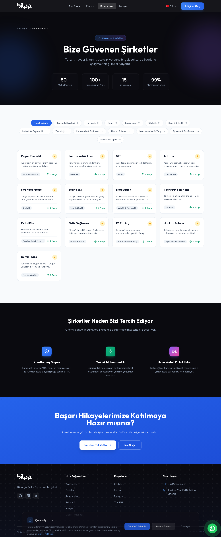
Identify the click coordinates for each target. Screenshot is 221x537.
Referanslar (107, 6)
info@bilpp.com (176, 484)
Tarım (112, 123)
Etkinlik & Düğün (111, 139)
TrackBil (118, 502)
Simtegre (119, 484)
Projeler (90, 6)
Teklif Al (70, 502)
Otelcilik (154, 123)
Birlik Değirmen (81, 223)
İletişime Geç (192, 6)
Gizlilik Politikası (74, 514)
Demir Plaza (31, 257)
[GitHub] (20, 496)
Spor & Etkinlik (178, 123)
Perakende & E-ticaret (89, 131)
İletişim (123, 6)
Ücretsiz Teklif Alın (97, 445)
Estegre (118, 496)
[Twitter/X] (36, 496)
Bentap (118, 490)
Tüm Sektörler (41, 123)
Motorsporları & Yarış (152, 131)
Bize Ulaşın (130, 445)
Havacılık (93, 123)
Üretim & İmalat (121, 131)
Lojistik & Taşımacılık (34, 131)
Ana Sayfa (75, 6)
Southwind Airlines (83, 156)
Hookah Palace (176, 223)
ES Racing (124, 223)
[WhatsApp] (212, 528)
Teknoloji (61, 131)
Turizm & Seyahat (68, 123)
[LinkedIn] (28, 496)
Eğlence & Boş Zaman (186, 131)
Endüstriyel (132, 123)
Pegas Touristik (33, 156)
